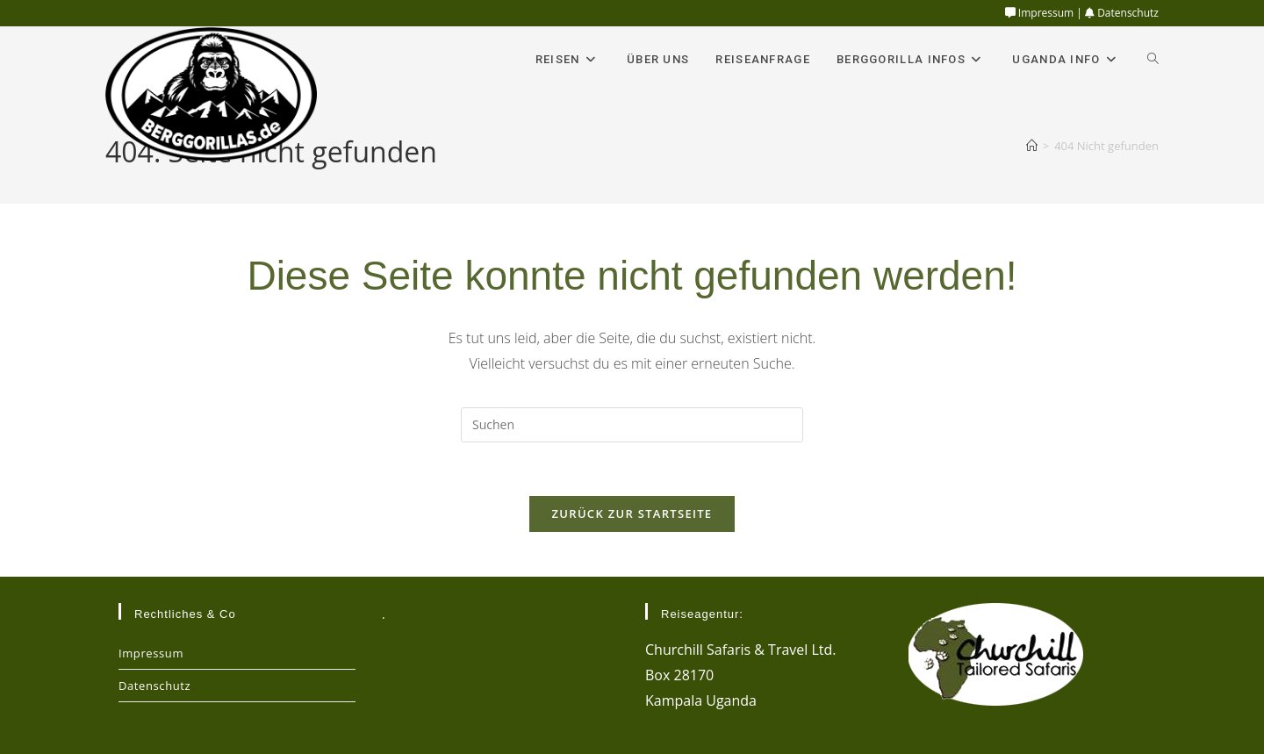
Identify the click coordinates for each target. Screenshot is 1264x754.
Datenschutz (1122, 12)
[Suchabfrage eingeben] (632, 424)
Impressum (1039, 12)
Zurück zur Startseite (632, 513)
